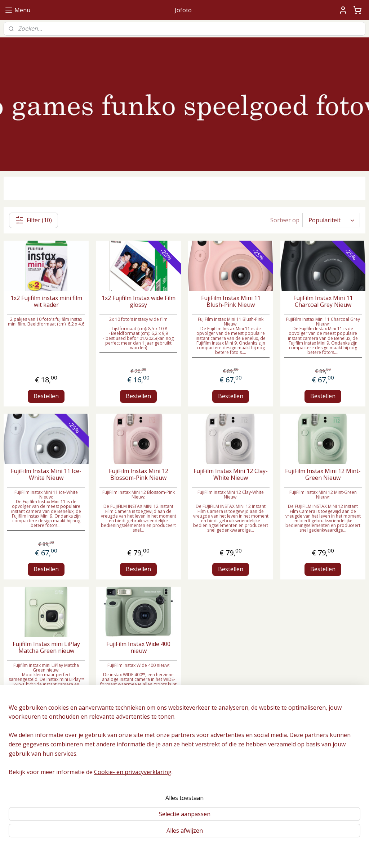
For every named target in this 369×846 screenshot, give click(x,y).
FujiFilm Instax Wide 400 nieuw (138, 647)
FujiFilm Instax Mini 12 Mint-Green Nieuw (323, 474)
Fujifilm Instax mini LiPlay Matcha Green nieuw (46, 647)
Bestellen (46, 396)
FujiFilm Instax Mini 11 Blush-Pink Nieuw (231, 301)
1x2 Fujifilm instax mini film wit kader (46, 301)
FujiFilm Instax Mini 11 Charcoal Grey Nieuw (323, 301)
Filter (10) (33, 220)
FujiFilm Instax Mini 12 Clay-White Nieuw (231, 474)
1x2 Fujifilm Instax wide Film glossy (138, 301)
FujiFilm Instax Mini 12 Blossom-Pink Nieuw (138, 474)
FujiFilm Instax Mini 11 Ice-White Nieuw (46, 474)
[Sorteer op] (331, 220)
